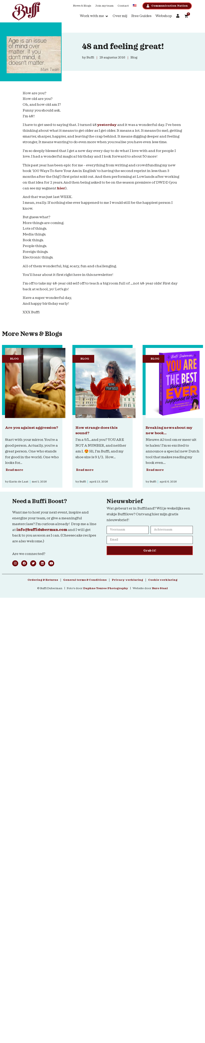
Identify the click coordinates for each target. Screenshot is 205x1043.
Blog (14, 358)
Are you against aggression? (31, 427)
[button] (94, 16)
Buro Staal (160, 588)
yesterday (107, 125)
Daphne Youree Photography (105, 588)
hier (61, 188)
